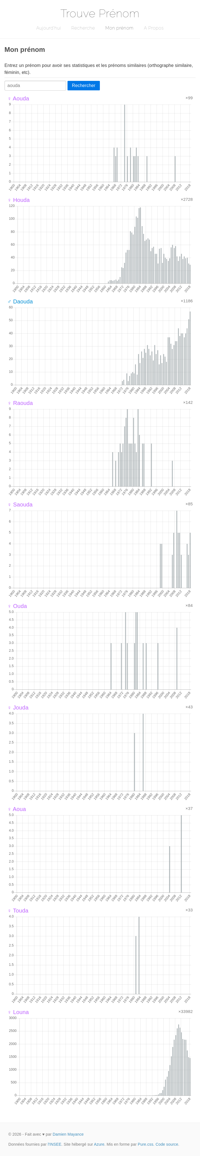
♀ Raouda (20, 403)
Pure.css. (146, 1144)
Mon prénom (119, 28)
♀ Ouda (17, 606)
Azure (99, 1144)
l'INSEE (54, 1144)
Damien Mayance (68, 1134)
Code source (167, 1144)
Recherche (83, 28)
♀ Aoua (16, 809)
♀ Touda (17, 911)
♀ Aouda (18, 98)
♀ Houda (18, 200)
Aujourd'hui (48, 28)
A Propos (154, 28)
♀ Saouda (20, 504)
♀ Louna (18, 1012)
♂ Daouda (20, 301)
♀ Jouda (17, 707)
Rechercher (83, 85)
